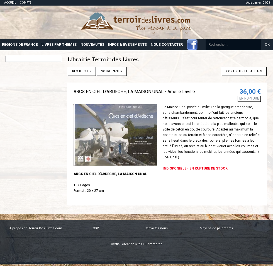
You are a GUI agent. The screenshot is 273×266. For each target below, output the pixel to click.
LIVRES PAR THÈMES (59, 44)
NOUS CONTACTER (167, 44)
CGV (96, 228)
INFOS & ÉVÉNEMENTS (127, 44)
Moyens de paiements (216, 228)
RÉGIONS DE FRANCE (20, 44)
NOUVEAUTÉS (92, 44)
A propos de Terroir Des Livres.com (35, 228)
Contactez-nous (156, 228)
